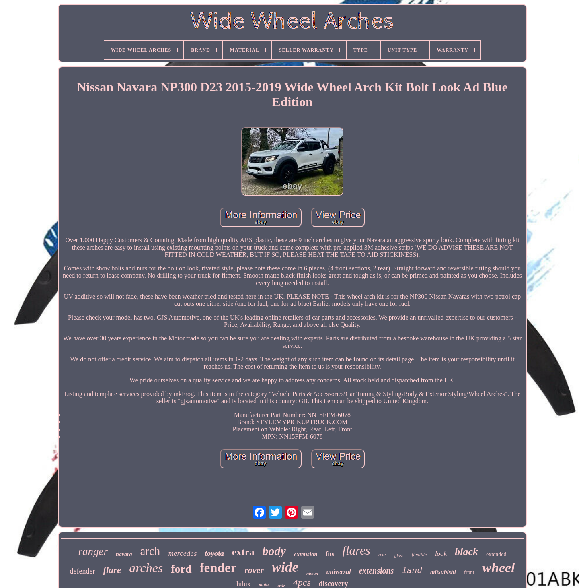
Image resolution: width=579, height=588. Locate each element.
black (466, 551)
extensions (376, 570)
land (412, 571)
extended (496, 554)
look (441, 553)
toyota (214, 553)
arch (150, 551)
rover (254, 570)
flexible (419, 554)
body (273, 550)
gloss (399, 555)
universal (338, 571)
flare (112, 570)
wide (285, 567)
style (281, 586)
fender (218, 568)
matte (264, 585)
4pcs (302, 582)
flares (356, 550)
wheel (498, 567)
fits (330, 554)
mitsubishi (443, 572)
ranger (93, 551)
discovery (333, 584)
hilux (243, 584)
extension (306, 554)
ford (181, 569)
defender (82, 571)
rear (382, 554)
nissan (312, 573)
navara (124, 554)
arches (146, 568)
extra (243, 552)
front (469, 572)
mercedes (182, 553)
